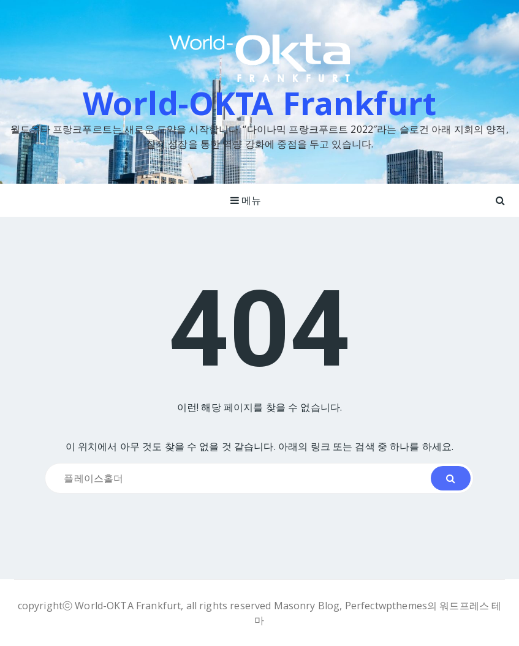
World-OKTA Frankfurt (259, 102)
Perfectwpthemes (386, 605)
